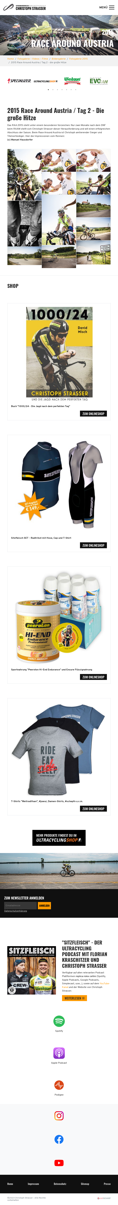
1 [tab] (45, 89)
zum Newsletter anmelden (24, 897)
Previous (3, 82)
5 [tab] (63, 89)
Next (114, 82)
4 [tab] (59, 89)
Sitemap (85, 1184)
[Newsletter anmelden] (20, 905)
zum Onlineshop (93, 413)
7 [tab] (72, 89)
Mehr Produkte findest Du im (56, 835)
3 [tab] (54, 89)
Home (10, 1184)
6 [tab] (68, 89)
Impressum (33, 1184)
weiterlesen (73, 998)
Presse (107, 1184)
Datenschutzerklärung (15, 911)
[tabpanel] (19, 82)
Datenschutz (60, 1184)
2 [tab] (49, 89)
